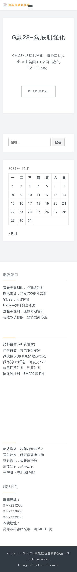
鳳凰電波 (10, 293)
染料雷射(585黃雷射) (19, 344)
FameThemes (48, 565)
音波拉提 (23, 299)
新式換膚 (10, 449)
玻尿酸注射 (11, 374)
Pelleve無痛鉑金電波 (19, 305)
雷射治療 (10, 455)
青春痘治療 (28, 461)
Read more (38, 91)
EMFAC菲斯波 (34, 374)
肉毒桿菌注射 (13, 368)
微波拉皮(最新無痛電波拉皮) (24, 356)
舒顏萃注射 (11, 311)
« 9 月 (12, 233)
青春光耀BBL (13, 288)
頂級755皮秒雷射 (33, 293)
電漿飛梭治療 (30, 350)
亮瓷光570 (37, 362)
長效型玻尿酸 (13, 317)
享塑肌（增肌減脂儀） (20, 472)
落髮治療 (10, 466)
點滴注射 (34, 368)
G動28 (8, 299)
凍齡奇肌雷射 (34, 311)
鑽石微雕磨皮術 (32, 455)
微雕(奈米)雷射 (14, 362)
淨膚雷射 (10, 350)
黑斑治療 (27, 466)
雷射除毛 (10, 461)
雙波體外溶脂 (37, 317)
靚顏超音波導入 (32, 449)
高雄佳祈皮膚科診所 (48, 553)
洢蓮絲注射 (35, 288)
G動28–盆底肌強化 (38, 37)
